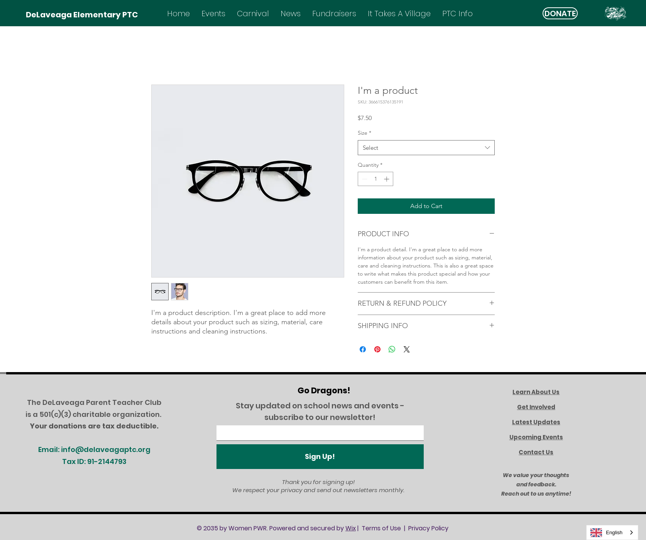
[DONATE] (560, 13)
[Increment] (387, 179)
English (606, 532)
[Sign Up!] (320, 456)
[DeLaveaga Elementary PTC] (82, 14)
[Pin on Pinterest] (377, 349)
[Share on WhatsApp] (392, 349)
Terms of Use (381, 528)
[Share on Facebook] (362, 349)
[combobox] (426, 147)
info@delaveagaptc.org (106, 449)
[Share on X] (406, 349)
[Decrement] (364, 179)
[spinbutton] (375, 179)
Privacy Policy (428, 528)
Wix (350, 528)
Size (364, 132)
